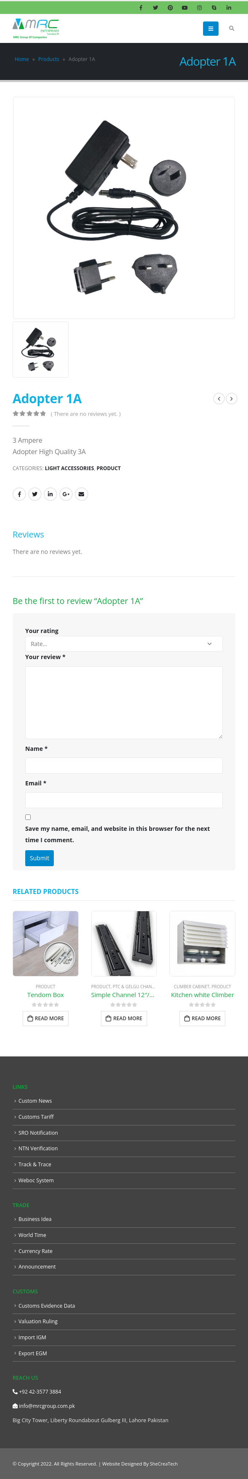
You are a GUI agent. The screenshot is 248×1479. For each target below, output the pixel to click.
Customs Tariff (36, 1116)
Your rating (41, 631)
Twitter (35, 494)
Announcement (37, 1266)
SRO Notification (38, 1132)
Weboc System (36, 1180)
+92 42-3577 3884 (38, 1391)
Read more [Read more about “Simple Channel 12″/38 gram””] (127, 1018)
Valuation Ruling (38, 1321)
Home (22, 59)
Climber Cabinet (192, 987)
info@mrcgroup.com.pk (45, 1405)
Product (109, 468)
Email (81, 494)
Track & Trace (35, 1164)
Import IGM (32, 1337)
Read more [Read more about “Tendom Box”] (49, 1018)
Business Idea (35, 1219)
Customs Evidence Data (47, 1305)
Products (48, 59)
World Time (32, 1234)
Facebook (19, 494)
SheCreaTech (164, 1463)
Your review (45, 657)
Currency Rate (35, 1250)
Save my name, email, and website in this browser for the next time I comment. (117, 834)
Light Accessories (69, 468)
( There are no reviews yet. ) (86, 414)
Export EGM (32, 1353)
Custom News (35, 1100)
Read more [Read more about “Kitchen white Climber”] (206, 1018)
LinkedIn (50, 494)
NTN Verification (38, 1148)
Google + (66, 494)
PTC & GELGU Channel (136, 987)
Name (36, 749)
